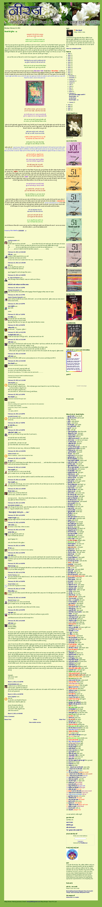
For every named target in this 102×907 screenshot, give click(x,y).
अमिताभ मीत (11, 327)
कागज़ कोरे (70, 571)
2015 (69, 67)
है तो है (70, 591)
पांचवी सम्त (71, 663)
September (72, 81)
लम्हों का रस (71, 782)
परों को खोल (71, 642)
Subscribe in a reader (72, 897)
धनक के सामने (71, 808)
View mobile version (35, 722)
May (70, 88)
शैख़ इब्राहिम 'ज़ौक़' (73, 755)
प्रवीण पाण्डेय (11, 525)
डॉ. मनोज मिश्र (11, 425)
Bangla (81, 891)
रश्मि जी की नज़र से (70, 827)
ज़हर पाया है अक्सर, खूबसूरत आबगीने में (77, 94)
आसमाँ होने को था (72, 525)
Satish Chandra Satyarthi (15, 297)
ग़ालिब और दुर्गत (72, 789)
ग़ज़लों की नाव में (72, 670)
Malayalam (83, 892)
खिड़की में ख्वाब (72, 590)
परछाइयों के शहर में (72, 530)
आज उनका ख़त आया (73, 799)
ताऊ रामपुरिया (11, 306)
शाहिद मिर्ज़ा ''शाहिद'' (13, 432)
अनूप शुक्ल (10, 612)
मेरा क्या (70, 453)
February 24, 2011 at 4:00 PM (16, 563)
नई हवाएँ (71, 809)
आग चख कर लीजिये (72, 533)
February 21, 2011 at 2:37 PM (16, 294)
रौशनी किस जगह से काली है (75, 612)
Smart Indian (12, 584)
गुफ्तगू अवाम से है (73, 615)
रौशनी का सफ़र (71, 559)
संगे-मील (71, 593)
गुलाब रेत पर (71, 803)
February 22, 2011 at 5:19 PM (16, 394)
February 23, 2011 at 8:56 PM (16, 522)
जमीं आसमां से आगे (73, 617)
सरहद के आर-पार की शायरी (76, 767)
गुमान (71, 632)
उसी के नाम (71, 717)
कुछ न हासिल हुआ (72, 523)
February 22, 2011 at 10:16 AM (17, 353)
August (71, 82)
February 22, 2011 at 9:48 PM (16, 430)
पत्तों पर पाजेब (71, 538)
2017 (69, 64)
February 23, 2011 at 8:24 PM (16, 515)
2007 (69, 110)
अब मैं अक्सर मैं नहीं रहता (75, 734)
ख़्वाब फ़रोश (71, 758)
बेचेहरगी (70, 625)
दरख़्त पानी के (71, 508)
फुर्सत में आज (71, 569)
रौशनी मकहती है (72, 543)
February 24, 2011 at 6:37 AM (16, 529)
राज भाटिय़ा (10, 317)
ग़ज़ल (69, 419)
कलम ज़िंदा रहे (72, 695)
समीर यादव (10, 342)
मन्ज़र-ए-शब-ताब (73, 750)
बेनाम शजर (71, 656)
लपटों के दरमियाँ (71, 510)
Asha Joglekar (12, 696)
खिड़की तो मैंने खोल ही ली (74, 704)
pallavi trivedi (12, 453)
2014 (69, 69)
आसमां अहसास (71, 579)
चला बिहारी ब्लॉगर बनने (13, 335)
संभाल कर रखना (73, 588)
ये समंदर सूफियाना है (72, 557)
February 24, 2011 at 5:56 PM (16, 581)
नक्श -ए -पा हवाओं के (74, 600)
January (71, 102)
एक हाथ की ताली (73, 618)
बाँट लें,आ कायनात (73, 637)
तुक (69, 770)
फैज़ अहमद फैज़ (72, 745)
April (70, 89)
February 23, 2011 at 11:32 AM (17, 479)
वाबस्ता (70, 613)
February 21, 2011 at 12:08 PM (16, 275)
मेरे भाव (9, 548)
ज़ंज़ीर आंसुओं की (73, 666)
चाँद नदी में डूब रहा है (73, 574)
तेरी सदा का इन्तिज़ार (73, 772)
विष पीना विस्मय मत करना (75, 728)
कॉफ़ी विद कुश (69, 825)
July (70, 84)
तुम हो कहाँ (71, 751)
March (71, 91)
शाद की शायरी (72, 722)
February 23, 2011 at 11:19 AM (17, 467)
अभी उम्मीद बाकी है (73, 661)
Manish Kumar (12, 600)
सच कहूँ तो (70, 505)
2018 (69, 62)
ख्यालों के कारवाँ (72, 654)
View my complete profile (73, 48)
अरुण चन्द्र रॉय (11, 383)
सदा (9, 265)
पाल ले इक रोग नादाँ (73, 607)
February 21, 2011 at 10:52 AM (17, 252)
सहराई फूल (70, 564)
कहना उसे (71, 721)
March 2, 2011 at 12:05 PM (15, 694)
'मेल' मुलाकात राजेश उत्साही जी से (74, 830)
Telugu (68, 892)
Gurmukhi (90, 891)
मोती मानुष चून (72, 608)
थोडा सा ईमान (71, 545)
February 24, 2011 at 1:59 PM (16, 545)
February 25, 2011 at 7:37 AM (16, 588)
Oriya (85, 891)
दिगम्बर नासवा (11, 491)
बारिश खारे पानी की (72, 517)
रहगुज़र (69, 520)
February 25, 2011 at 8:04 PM (16, 610)
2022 (69, 57)
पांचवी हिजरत (72, 665)
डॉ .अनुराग (10, 461)
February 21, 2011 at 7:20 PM (16, 314)
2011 (69, 74)
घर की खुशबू (71, 658)
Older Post (62, 719)
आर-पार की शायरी (76, 791)
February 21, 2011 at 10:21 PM (16, 332)
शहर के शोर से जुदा (73, 639)
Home (35, 719)
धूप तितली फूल (71, 550)
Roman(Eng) (70, 891)
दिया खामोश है (71, 506)
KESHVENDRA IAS (13, 684)
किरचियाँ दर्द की (72, 798)
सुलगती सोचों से (71, 578)
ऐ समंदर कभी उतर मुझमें (74, 447)
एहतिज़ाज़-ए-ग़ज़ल (73, 690)
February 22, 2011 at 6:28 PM (16, 414)
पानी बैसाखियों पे (72, 709)
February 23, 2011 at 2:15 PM (16, 502)
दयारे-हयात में (72, 692)
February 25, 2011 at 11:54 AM (17, 597)
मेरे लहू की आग (71, 522)
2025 (69, 53)
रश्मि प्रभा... (10, 254)
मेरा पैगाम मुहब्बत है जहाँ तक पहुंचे (77, 760)
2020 (69, 60)
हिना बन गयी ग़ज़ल (72, 528)
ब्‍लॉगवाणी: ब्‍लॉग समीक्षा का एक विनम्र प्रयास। (18, 284)
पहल (69, 567)
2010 (69, 104)
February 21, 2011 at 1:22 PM (16, 287)
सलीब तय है (71, 641)
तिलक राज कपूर (11, 566)
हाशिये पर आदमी (72, 806)
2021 (69, 58)
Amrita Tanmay (12, 575)
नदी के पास (70, 583)
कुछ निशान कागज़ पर (73, 796)
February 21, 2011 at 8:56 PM (16, 325)
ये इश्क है (71, 763)
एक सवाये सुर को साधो (73, 561)
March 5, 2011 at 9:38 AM (15, 713)
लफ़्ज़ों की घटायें (72, 610)
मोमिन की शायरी (72, 753)
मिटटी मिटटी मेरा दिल (73, 659)
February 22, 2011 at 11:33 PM (16, 458)
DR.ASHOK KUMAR (14, 505)
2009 (69, 106)
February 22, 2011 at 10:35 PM (16, 451)
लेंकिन (71, 634)
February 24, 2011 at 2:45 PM (16, 552)
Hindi (87, 892)
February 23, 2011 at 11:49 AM (17, 488)
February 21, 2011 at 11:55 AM (17, 262)
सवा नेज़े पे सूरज (72, 780)
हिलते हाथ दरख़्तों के (73, 779)
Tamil (72, 892)
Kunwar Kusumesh (13, 290)
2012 (69, 72)
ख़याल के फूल (71, 554)
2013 (69, 71)
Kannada (76, 892)
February (71, 93)
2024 (69, 55)
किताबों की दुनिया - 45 (73, 100)
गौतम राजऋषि (11, 469)
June (70, 86)
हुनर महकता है (72, 603)
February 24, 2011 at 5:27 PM (16, 572)
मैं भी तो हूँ (70, 555)
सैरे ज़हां (69, 515)
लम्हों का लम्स (71, 549)
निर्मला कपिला (11, 591)
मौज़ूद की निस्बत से (72, 786)
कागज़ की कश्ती (72, 784)
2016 (69, 65)
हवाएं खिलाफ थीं (72, 572)
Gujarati (76, 891)
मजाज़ (70, 765)
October (71, 79)
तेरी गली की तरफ (72, 532)
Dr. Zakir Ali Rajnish (14, 277)
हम (69, 651)
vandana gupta (12, 240)
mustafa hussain (13, 416)
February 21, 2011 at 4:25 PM (16, 303)
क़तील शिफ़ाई (72, 748)
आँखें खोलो (71, 653)
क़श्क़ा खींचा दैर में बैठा (74, 777)
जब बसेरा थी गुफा (72, 98)
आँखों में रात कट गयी (73, 804)
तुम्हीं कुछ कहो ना (72, 457)
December (72, 75)
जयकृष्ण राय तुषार (12, 517)
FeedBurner (84, 843)
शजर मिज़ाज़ (72, 629)
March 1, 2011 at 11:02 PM (15, 681)
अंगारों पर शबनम (72, 552)
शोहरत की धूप (72, 595)
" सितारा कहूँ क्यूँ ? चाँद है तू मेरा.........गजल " (19, 512)
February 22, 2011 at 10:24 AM (17, 361)
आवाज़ (68, 423)
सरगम (70, 762)
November (72, 77)
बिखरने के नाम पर (73, 584)
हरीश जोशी (10, 555)
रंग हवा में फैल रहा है (73, 697)
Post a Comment (9, 716)
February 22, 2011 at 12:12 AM (17, 339)
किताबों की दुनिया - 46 (73, 96)
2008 (69, 108)
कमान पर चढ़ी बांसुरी (73, 627)
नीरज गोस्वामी (11, 363)
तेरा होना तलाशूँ (72, 746)
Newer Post (8, 719)
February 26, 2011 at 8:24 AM (16, 620)
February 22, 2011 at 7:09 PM (16, 423)
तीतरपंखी (71, 630)
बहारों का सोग (71, 801)
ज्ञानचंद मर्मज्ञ (11, 532)
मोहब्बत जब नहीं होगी (73, 787)
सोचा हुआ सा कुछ (73, 586)
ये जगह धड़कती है (73, 601)
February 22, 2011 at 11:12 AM (17, 380)
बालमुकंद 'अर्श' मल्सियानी (75, 702)
